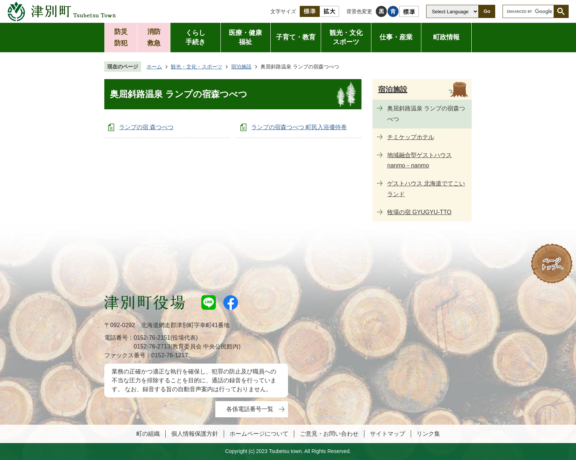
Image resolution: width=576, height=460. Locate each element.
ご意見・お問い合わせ (329, 434)
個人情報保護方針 (194, 434)
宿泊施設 (241, 67)
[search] (530, 11)
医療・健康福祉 (245, 37)
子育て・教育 (296, 37)
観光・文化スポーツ (346, 37)
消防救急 (154, 37)
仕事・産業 (396, 37)
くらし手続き (195, 37)
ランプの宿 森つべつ (146, 127)
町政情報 (446, 37)
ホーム (154, 67)
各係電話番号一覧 (249, 409)
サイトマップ (387, 434)
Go (486, 11)
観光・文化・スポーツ (196, 67)
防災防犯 (120, 37)
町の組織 (148, 434)
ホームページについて (259, 434)
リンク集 (428, 434)
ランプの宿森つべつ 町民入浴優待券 (299, 127)
